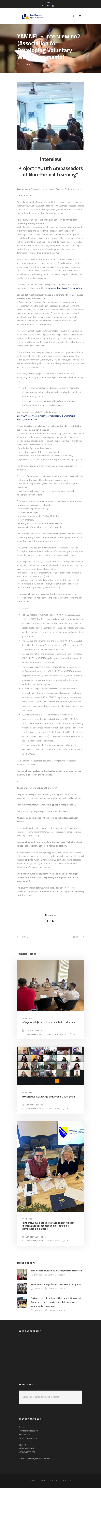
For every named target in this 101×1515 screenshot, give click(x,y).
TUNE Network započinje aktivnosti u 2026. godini (48, 1123)
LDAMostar (31, 1060)
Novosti (42, 1060)
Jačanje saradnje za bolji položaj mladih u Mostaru (48, 1048)
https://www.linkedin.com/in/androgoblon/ (36, 295)
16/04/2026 (27, 1045)
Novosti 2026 (54, 1060)
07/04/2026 (27, 1119)
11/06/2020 (25, 64)
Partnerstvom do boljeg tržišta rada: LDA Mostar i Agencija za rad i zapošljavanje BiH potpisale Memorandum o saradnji (47, 1252)
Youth (65, 1060)
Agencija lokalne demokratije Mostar (41, 1424)
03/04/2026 (27, 1245)
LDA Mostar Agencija (37, 1057)
